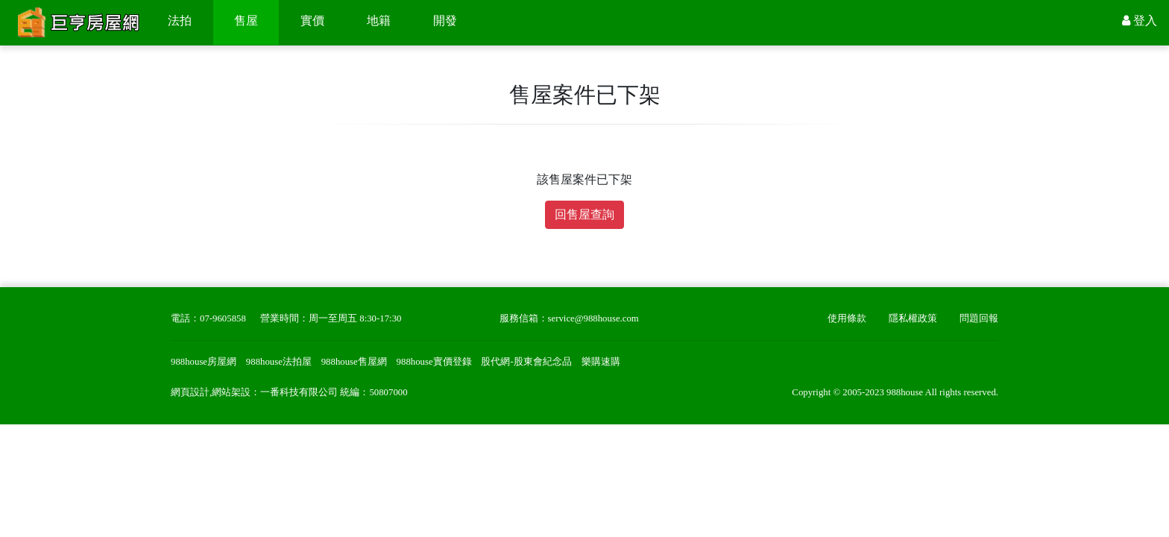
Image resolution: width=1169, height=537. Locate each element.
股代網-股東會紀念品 (526, 362)
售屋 (246, 20)
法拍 (180, 20)
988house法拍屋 (279, 362)
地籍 (379, 20)
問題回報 (979, 318)
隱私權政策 (913, 318)
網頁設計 (190, 392)
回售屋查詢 (584, 214)
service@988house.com (593, 318)
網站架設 (231, 392)
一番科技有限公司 (299, 392)
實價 (312, 20)
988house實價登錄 (434, 362)
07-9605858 (223, 318)
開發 (445, 20)
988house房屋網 (203, 362)
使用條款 (847, 318)
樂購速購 (601, 362)
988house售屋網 (354, 362)
